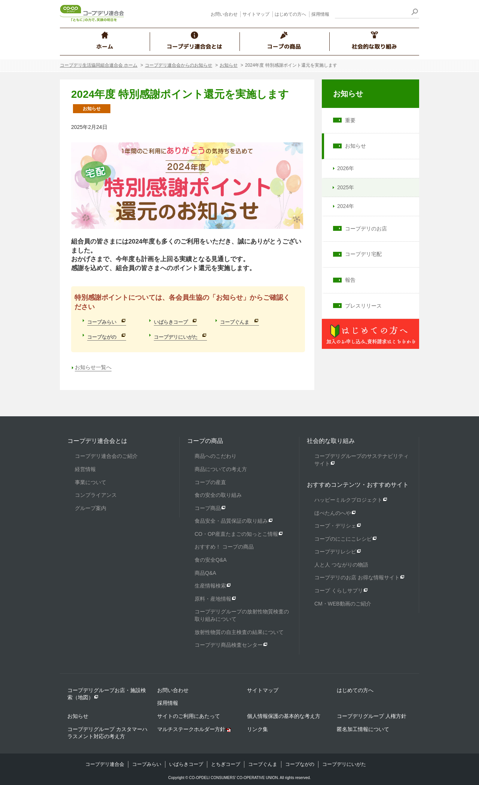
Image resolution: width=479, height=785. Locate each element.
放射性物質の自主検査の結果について (239, 632)
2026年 (342, 168)
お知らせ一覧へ (93, 367)
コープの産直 (210, 482)
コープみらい (146, 764)
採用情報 (320, 14)
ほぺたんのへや (332, 513)
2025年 (342, 187)
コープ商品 (208, 508)
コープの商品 (205, 441)
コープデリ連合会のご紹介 (106, 456)
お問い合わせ (224, 14)
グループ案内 (90, 508)
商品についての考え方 (221, 469)
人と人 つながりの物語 (341, 565)
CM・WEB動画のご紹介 (342, 604)
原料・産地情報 (213, 599)
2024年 (342, 206)
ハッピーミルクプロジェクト (348, 500)
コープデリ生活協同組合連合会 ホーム (98, 65)
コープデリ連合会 (104, 764)
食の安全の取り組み (218, 495)
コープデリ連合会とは (97, 441)
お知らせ (229, 65)
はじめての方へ (290, 14)
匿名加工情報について (363, 729)
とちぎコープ (225, 764)
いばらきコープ (186, 764)
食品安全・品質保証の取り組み (231, 521)
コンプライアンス (96, 495)
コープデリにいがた (344, 764)
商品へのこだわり (216, 456)
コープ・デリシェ (335, 526)
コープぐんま (262, 764)
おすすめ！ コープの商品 (224, 547)
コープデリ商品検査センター (229, 645)
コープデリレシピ (335, 552)
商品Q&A (205, 573)
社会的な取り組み (331, 441)
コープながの (299, 764)
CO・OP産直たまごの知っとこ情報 (236, 534)
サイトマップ (255, 14)
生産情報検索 (210, 586)
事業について (90, 482)
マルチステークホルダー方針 (191, 729)
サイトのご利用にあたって (188, 716)
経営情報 (85, 469)
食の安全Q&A (211, 560)
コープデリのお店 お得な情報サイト (357, 577)
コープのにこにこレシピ (343, 539)
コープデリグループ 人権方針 (371, 716)
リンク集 (257, 729)
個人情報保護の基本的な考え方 (283, 716)
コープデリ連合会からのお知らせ (178, 65)
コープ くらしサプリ (338, 591)
